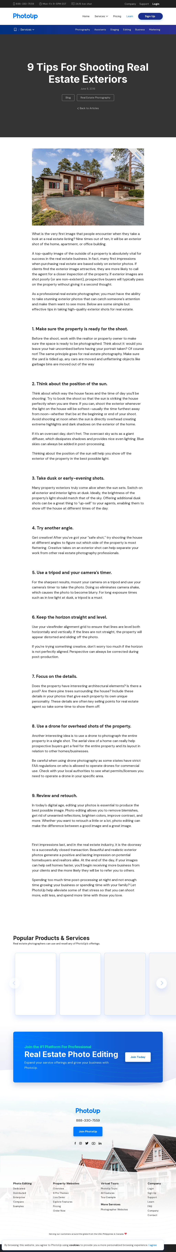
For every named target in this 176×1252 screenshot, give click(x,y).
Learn (129, 16)
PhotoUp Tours (109, 1188)
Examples (18, 1206)
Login (155, 4)
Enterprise (19, 1197)
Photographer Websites (114, 1209)
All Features (108, 1193)
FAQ (150, 1206)
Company (130, 4)
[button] (14, 983)
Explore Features (62, 1201)
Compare (18, 1201)
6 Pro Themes (61, 1193)
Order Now (59, 1210)
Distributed (19, 1193)
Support (144, 4)
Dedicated (19, 1188)
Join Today (137, 1057)
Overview (58, 1188)
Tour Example (108, 1197)
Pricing (117, 16)
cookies (74, 1245)
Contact (152, 1215)
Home (86, 16)
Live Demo (59, 1197)
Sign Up (152, 1193)
